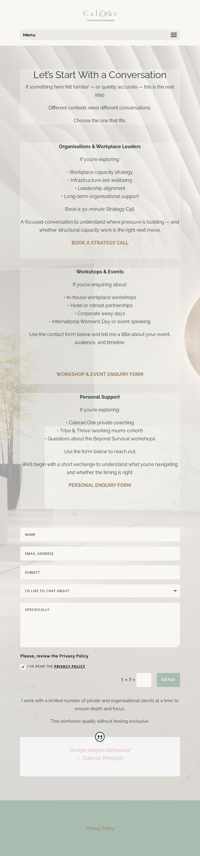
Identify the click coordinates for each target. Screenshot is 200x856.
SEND (168, 679)
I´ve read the (52, 666)
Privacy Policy (69, 666)
